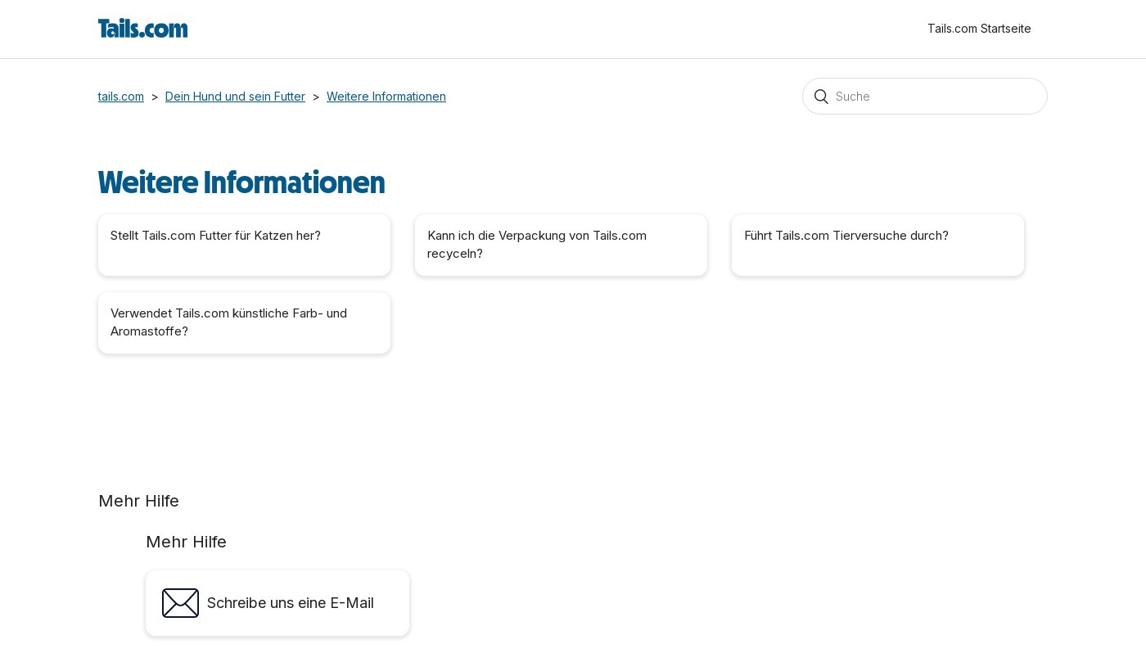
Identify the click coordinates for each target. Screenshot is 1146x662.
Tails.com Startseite (979, 28)
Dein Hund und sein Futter (235, 96)
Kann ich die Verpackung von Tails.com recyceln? (537, 244)
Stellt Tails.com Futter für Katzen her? (216, 235)
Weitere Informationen (386, 96)
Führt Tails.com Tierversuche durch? (846, 235)
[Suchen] (925, 96)
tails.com (121, 96)
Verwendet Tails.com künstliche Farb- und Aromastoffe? (229, 322)
